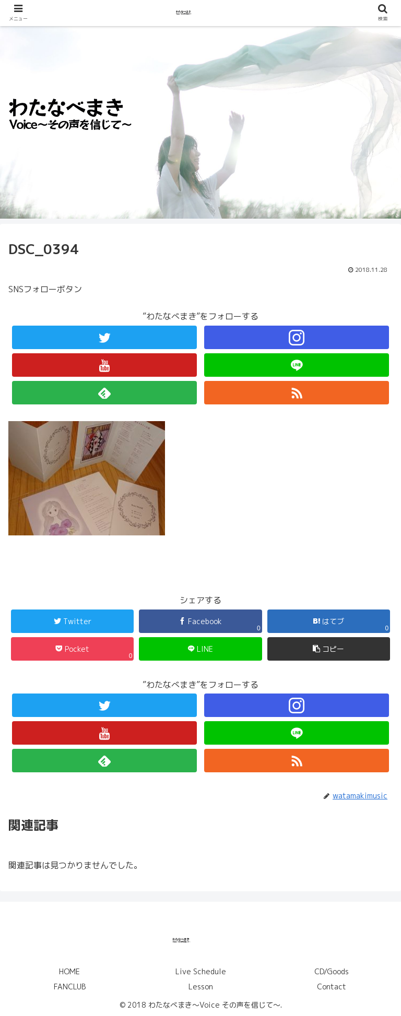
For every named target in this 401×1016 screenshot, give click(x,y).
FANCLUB (70, 986)
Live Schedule (200, 971)
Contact (331, 986)
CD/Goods (331, 971)
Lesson (200, 986)
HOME (69, 971)
